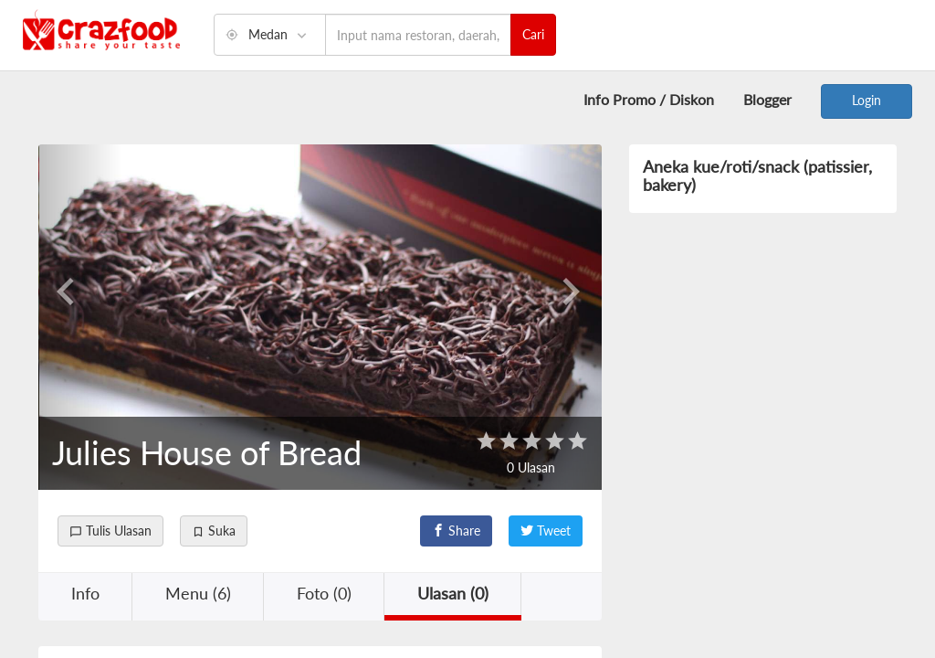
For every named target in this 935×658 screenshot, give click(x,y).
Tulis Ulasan (110, 530)
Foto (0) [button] (324, 593)
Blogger (767, 99)
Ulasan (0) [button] (453, 593)
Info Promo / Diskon (648, 99)
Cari (533, 34)
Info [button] (85, 593)
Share (456, 530)
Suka (214, 530)
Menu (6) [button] (198, 593)
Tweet (545, 530)
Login (866, 100)
